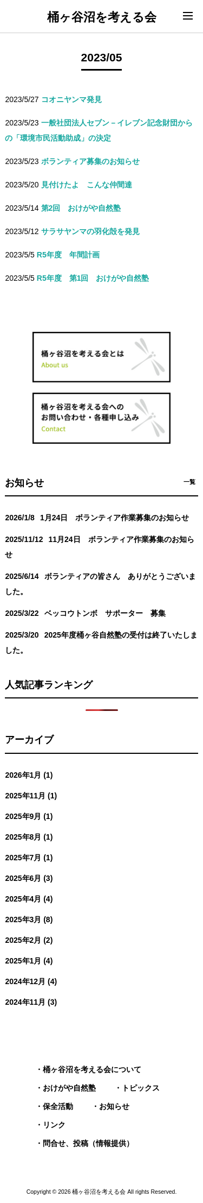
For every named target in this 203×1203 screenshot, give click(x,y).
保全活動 (58, 1106)
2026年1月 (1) (29, 775)
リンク (54, 1124)
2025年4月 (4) (29, 899)
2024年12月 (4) (31, 981)
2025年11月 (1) (31, 795)
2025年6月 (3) (29, 878)
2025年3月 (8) (29, 919)
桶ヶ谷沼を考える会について (92, 1069)
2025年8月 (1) (29, 837)
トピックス (141, 1088)
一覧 (189, 481)
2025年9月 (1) (29, 816)
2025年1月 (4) (29, 960)
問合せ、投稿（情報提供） (88, 1143)
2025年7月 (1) (29, 857)
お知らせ (114, 1106)
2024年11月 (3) (31, 1002)
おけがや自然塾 (69, 1088)
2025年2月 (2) (29, 940)
